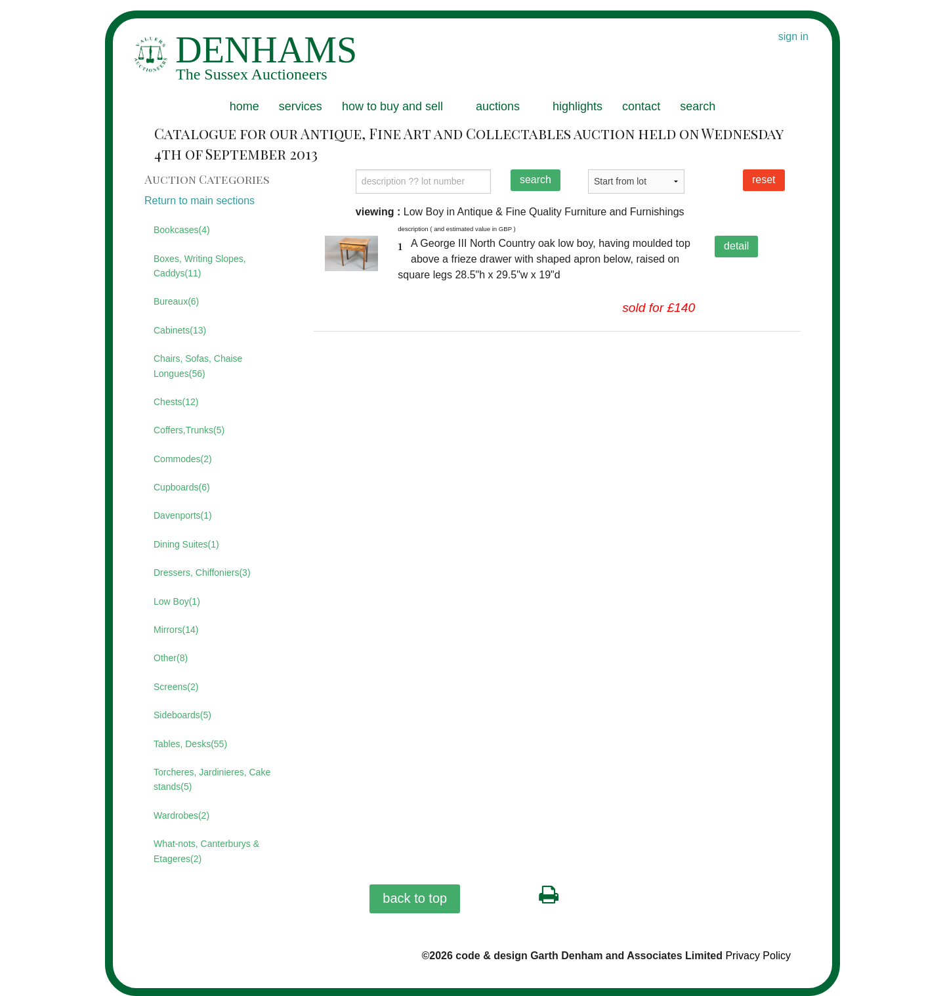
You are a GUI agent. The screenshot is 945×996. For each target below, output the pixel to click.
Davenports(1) (183, 515)
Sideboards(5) (182, 715)
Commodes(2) (183, 459)
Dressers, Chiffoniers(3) (202, 572)
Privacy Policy (758, 955)
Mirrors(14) (176, 629)
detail (736, 245)
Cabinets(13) (180, 330)
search (697, 106)
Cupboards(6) (182, 487)
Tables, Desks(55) (190, 744)
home (244, 106)
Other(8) (171, 658)
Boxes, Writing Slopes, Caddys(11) (200, 265)
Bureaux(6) (176, 301)
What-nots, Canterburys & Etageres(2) (206, 850)
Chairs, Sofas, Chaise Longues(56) (198, 365)
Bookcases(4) (182, 230)
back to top (415, 898)
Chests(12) (176, 402)
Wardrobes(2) (181, 815)
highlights (577, 106)
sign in (793, 36)
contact (641, 106)
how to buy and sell (392, 106)
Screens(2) (176, 687)
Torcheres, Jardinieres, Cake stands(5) (212, 779)
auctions (498, 106)
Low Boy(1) (177, 601)
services (300, 106)
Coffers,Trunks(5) (189, 430)
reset (764, 179)
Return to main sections (199, 200)
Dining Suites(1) (186, 544)
